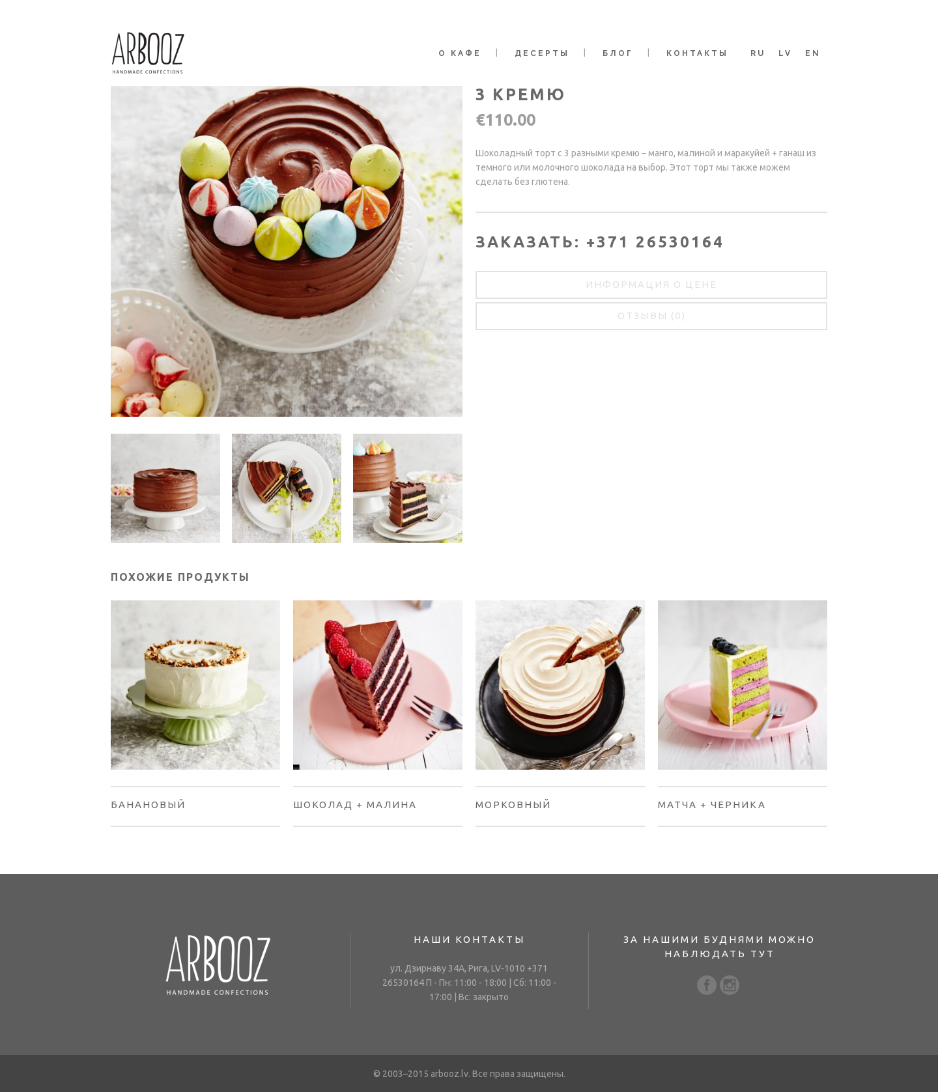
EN (813, 53)
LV (785, 53)
